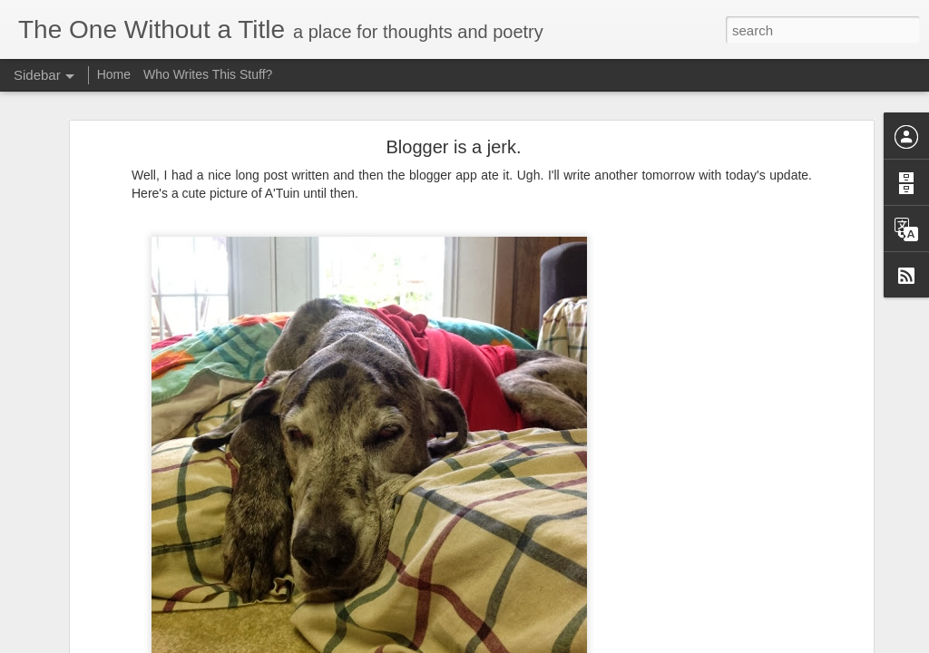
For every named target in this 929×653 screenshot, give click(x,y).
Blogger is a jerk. (454, 147)
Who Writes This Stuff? (207, 74)
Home (114, 74)
